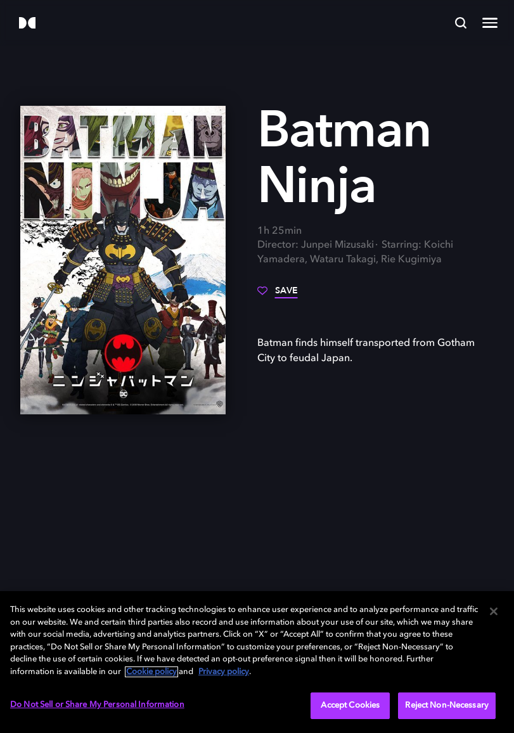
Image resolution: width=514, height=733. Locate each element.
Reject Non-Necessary (447, 705)
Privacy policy (223, 672)
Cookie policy (151, 672)
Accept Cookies (350, 705)
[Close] (494, 611)
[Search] (461, 23)
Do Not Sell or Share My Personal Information (97, 705)
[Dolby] (27, 23)
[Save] (277, 295)
